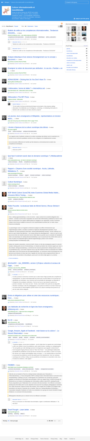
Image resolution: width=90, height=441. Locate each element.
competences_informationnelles (16, 324)
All (25, 26)
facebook (15, 337)
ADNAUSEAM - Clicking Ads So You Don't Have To (27, 79)
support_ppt (69, 65)
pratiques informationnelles (29, 131)
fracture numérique (13, 175)
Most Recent (9, 26)
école (9, 131)
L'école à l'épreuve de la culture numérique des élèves (28, 127)
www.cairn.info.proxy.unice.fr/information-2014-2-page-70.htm (23, 121)
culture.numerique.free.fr (14, 184)
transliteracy (69, 51)
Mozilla (20, 161)
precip (9, 269)
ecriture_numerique (17, 269)
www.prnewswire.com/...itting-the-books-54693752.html (21, 197)
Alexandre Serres (19, 39)
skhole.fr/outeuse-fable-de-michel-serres (18, 210)
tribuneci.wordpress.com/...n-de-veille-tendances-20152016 (22, 35)
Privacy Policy (54, 438)
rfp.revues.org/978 (12, 129)
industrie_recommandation (42, 337)
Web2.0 (22, 413)
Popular (16, 26)
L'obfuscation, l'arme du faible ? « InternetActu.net (26, 88)
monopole (32, 337)
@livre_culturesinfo (51, 37)
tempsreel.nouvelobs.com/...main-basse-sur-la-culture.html (22, 335)
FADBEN (11, 365)
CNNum (21, 175)
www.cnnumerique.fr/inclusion (15, 173)
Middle (61, 26)
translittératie (29, 324)
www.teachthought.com (13, 412)
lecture (10, 199)
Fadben (37, 369)
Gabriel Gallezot (19, 63)
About (27, 438)
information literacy (71, 69)
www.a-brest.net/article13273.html (16, 300)
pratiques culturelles (18, 199)
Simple (59, 26)
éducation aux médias (72, 58)
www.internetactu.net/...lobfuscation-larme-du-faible (20, 90)
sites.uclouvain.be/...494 (14, 322)
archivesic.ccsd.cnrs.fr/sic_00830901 (17, 268)
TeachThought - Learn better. (18, 410)
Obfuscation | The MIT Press (18, 97)
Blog (61, 438)
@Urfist (68, 48)
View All (85, 24)
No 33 (10, 320)
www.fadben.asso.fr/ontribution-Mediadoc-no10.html (20, 367)
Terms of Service (44, 438)
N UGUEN (17, 271)
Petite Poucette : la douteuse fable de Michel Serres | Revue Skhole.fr (34, 206)
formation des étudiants (31, 37)
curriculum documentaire (14, 369)
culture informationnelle (28, 369)
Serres (9, 212)
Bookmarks (30, 26)
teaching (10, 413)
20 (9, 420)
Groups (7, 2)
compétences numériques (30, 161)
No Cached (33, 39)
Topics (36, 26)
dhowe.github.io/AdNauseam (15, 81)
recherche (21, 186)
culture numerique (17, 131)
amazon (26, 337)
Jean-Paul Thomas (19, 326)
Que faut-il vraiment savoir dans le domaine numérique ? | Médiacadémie (35, 156)
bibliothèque (41, 37)
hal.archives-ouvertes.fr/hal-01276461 (17, 61)
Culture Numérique (15, 182)
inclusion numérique (35, 175)
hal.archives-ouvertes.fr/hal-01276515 (17, 73)
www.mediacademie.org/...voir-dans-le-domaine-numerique (22, 160)
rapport (26, 175)
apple (9, 337)
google (20, 337)
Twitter (65, 438)
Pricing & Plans (34, 438)
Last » (59, 420)
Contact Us (72, 438)
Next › (55, 420)
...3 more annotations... (13, 258)
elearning (16, 413)
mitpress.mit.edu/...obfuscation (15, 99)
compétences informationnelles (15, 37)
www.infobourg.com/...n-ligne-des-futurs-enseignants (21, 311)
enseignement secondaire (47, 369)
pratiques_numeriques (29, 269)
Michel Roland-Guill (19, 201)
